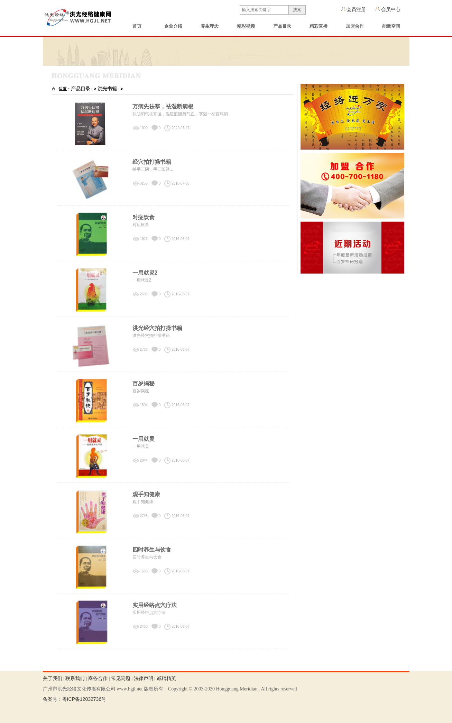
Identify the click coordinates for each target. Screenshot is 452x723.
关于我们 (52, 678)
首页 (136, 26)
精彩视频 (246, 26)
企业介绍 (173, 26)
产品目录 (282, 26)
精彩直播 (319, 26)
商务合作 (98, 678)
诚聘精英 (166, 678)
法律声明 (143, 678)
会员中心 (390, 9)
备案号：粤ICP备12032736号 (75, 699)
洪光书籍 (107, 88)
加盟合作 (355, 26)
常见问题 (120, 678)
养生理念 (210, 26)
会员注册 (356, 9)
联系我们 (75, 678)
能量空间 (391, 26)
